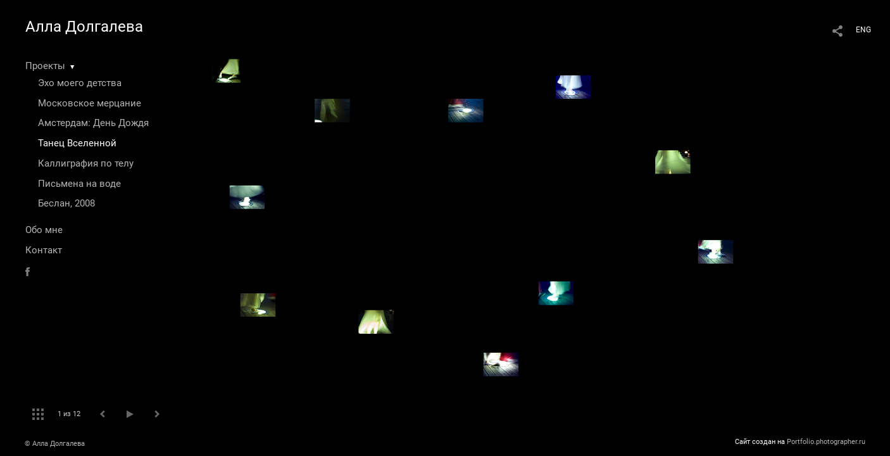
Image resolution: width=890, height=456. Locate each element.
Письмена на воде (79, 183)
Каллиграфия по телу (86, 163)
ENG (863, 29)
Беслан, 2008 (66, 203)
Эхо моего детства (80, 83)
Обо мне (44, 230)
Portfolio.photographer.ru (826, 442)
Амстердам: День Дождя (93, 123)
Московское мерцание (89, 103)
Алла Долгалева (84, 26)
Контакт (43, 250)
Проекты (45, 66)
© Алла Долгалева (55, 444)
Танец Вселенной (77, 143)
